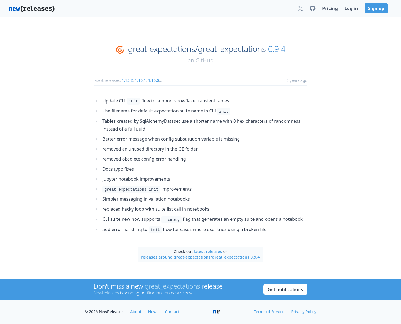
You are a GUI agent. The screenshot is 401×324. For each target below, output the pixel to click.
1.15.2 (127, 80)
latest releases (208, 251)
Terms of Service (269, 311)
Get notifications (285, 289)
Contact (172, 311)
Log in (351, 8)
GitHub (204, 60)
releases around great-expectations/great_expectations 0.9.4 (200, 257)
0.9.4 (276, 49)
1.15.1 (140, 80)
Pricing (330, 8)
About (135, 311)
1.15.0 (153, 80)
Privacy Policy (303, 311)
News (153, 311)
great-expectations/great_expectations (197, 49)
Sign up (376, 8)
